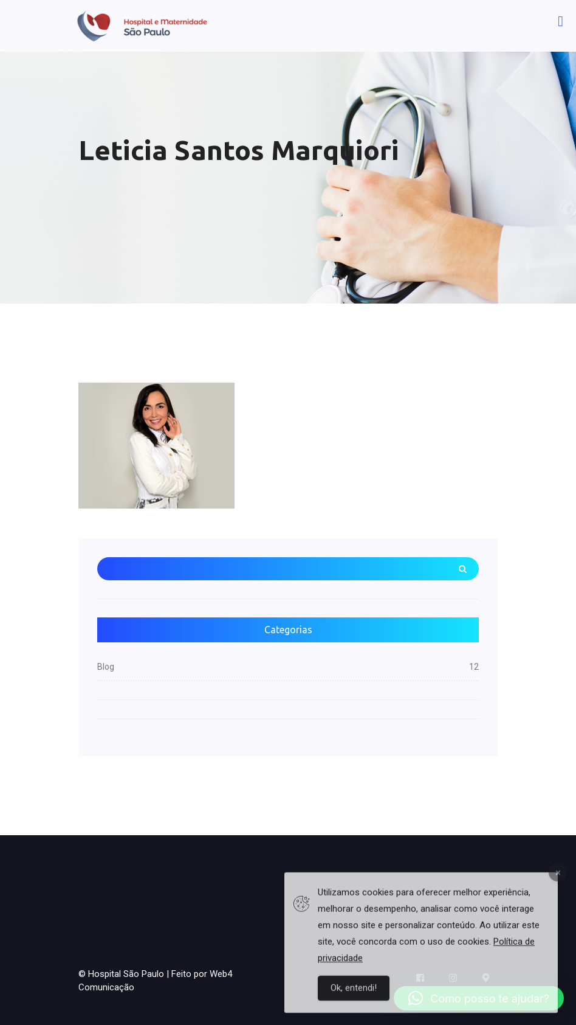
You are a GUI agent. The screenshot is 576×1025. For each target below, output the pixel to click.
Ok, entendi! (354, 992)
